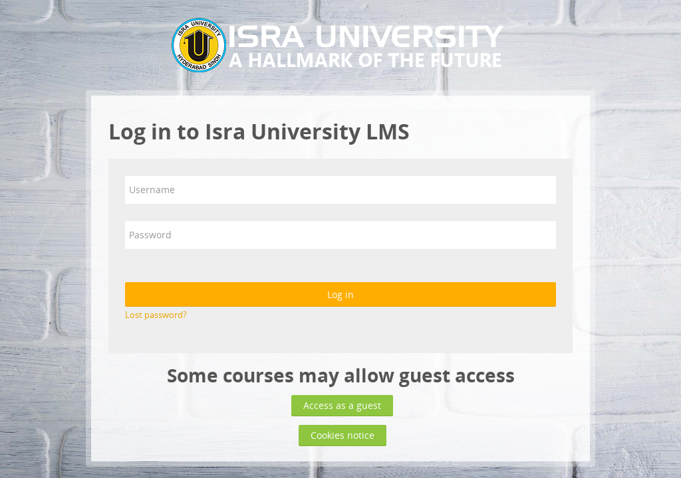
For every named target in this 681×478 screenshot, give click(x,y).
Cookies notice (342, 435)
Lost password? (156, 315)
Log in (340, 294)
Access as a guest (342, 405)
